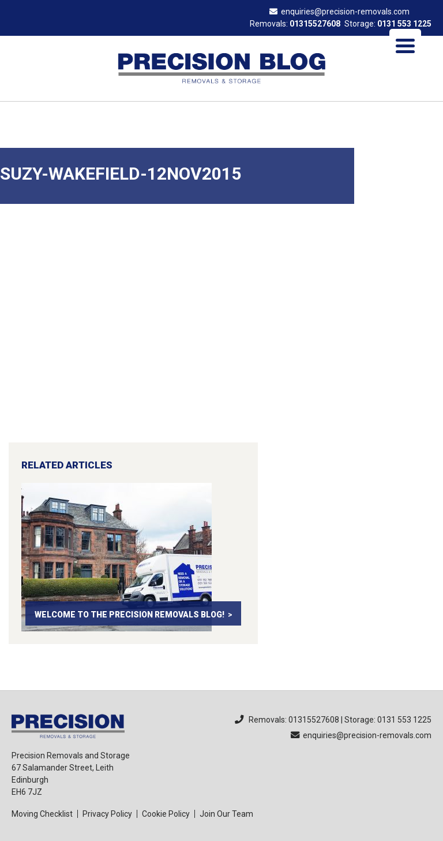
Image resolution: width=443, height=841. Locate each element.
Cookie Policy (166, 813)
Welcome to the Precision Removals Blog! (129, 614)
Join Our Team (226, 813)
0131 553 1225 (404, 23)
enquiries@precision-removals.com (339, 11)
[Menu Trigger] (405, 45)
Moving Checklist (42, 813)
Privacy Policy (107, 813)
